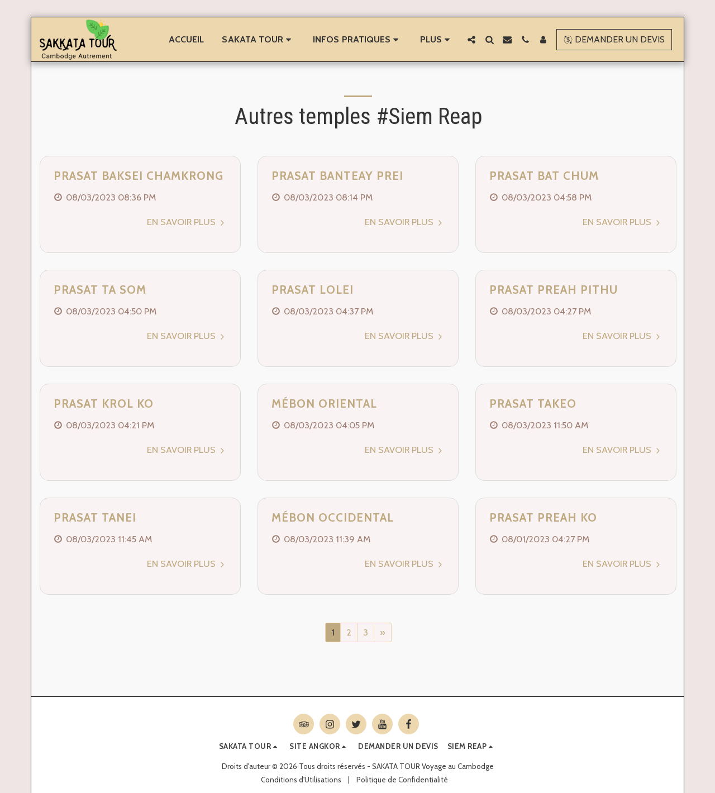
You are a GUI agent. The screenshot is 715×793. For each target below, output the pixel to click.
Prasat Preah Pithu (553, 290)
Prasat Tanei (95, 517)
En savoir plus (187, 221)
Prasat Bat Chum (544, 176)
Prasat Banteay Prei (337, 176)
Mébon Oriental (324, 403)
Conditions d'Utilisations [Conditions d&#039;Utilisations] (301, 779)
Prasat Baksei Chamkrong (138, 176)
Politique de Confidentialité (402, 779)
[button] (258, 40)
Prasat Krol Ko (104, 403)
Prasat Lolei (312, 290)
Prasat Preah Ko (543, 517)
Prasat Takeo (532, 403)
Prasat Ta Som (100, 290)
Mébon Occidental (332, 517)
